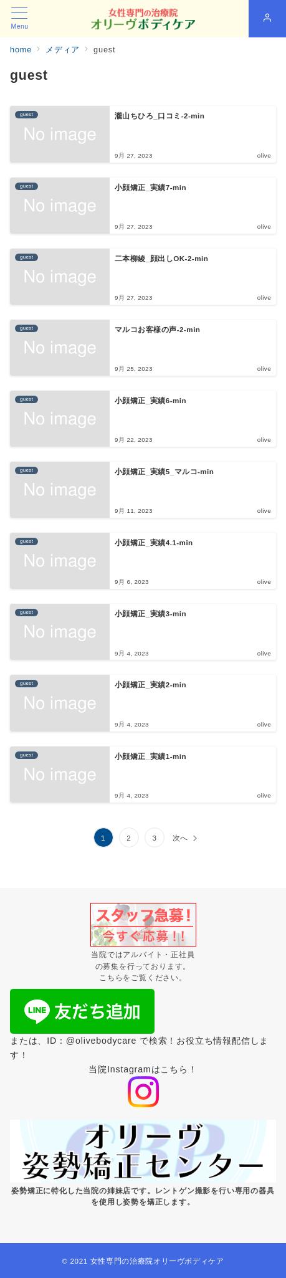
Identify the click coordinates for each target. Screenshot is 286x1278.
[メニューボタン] (19, 18)
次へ (181, 838)
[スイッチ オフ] (267, 18)
